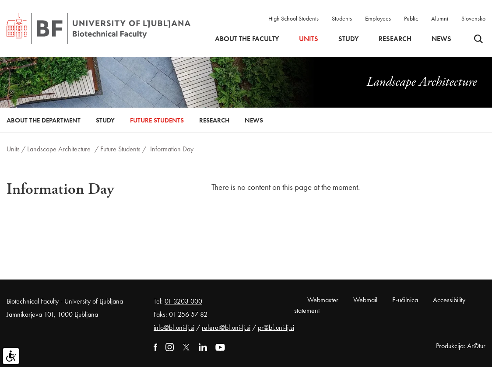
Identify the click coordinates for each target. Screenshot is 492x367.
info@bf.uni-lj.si (174, 327)
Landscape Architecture (59, 149)
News (441, 39)
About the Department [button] (44, 120)
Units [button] (308, 39)
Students (342, 18)
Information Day (171, 149)
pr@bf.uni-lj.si (276, 327)
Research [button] (395, 39)
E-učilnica (405, 299)
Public (411, 18)
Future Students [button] (157, 120)
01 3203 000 (183, 301)
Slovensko (473, 18)
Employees (378, 18)
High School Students (293, 18)
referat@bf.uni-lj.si (226, 327)
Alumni (439, 18)
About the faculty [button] (247, 39)
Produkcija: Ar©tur (460, 345)
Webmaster (322, 299)
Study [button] (348, 39)
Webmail (365, 299)
